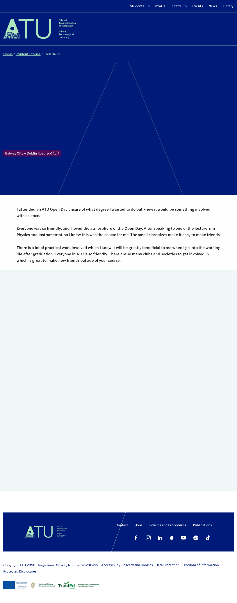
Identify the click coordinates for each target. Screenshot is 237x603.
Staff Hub (179, 5)
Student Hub (140, 5)
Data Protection (168, 564)
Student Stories (28, 53)
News (212, 5)
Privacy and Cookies (138, 564)
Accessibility (110, 564)
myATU (161, 5)
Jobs (138, 524)
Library (228, 5)
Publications (202, 524)
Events (197, 5)
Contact (122, 524)
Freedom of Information (200, 564)
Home (8, 53)
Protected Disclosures (19, 571)
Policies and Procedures (167, 524)
